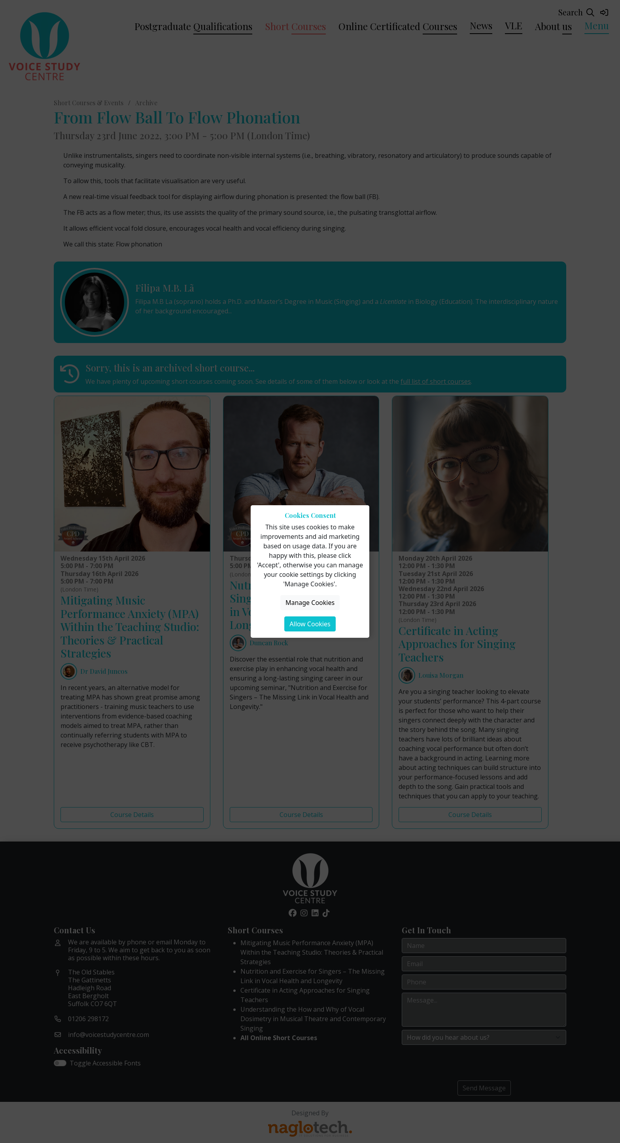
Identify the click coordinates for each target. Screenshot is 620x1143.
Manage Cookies (310, 602)
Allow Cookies (309, 624)
